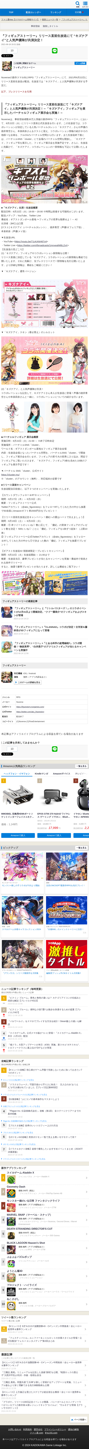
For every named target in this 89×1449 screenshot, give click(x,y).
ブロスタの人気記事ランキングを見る (18, 1133)
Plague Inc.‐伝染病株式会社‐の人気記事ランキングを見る (25, 1121)
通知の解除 (73, 1429)
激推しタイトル (50, 26)
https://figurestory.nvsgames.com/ (30, 707)
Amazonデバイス (61, 773)
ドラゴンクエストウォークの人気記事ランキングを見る (25, 1095)
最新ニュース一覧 (50, 19)
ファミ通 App (11, 5)
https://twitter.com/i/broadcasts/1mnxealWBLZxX (42, 245)
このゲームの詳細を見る (29, 682)
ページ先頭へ (80, 1419)
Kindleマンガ (41, 773)
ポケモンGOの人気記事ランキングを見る (19, 1144)
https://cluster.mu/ (10, 474)
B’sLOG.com (51, 1433)
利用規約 (27, 1429)
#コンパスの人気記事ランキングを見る (18, 1080)
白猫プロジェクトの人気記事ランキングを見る (21, 1106)
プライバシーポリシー (55, 1429)
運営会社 (38, 1429)
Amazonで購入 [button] (18, 835)
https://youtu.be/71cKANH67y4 (31, 241)
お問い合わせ (14, 1429)
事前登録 (35, 26)
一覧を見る (81, 766)
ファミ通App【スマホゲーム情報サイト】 (20, 19)
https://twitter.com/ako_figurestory (30, 712)
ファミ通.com (36, 1433)
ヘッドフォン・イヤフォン (17, 773)
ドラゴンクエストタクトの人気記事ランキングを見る (24, 1159)
